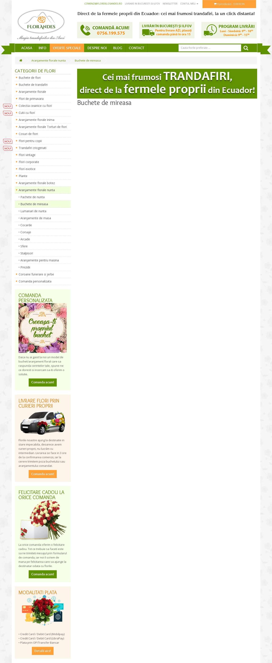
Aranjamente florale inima (36, 120)
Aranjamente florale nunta (48, 60)
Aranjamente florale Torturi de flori (43, 127)
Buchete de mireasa (88, 60)
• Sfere (22, 246)
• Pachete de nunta (30, 197)
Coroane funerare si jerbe (36, 274)
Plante (23, 176)
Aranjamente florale (32, 92)
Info (42, 48)
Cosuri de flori (28, 134)
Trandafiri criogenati (32, 148)
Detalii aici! (42, 651)
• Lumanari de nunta (31, 211)
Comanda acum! (42, 382)
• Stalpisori (24, 253)
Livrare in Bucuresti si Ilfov (142, 3)
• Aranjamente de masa (33, 218)
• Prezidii (23, 267)
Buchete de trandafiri (33, 85)
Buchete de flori (30, 78)
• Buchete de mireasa (32, 204)
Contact (136, 48)
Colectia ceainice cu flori (35, 106)
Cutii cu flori (27, 113)
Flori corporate (29, 162)
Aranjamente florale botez (37, 183)
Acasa (26, 48)
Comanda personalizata (35, 281)
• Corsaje (23, 232)
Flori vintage (27, 155)
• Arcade (23, 239)
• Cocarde (24, 225)
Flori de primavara (31, 99)
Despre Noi (97, 48)
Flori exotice (27, 169)
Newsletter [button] (170, 3)
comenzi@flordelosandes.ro (103, 3)
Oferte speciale (67, 48)
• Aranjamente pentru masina (37, 260)
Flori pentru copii (30, 141)
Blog (117, 48)
